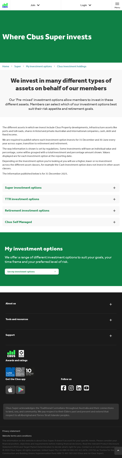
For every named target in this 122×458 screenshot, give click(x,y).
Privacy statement (11, 431)
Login (86, 5)
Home (5, 66)
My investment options (39, 66)
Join (35, 5)
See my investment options (21, 271)
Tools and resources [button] (17, 319)
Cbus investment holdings (71, 66)
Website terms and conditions (17, 435)
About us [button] (11, 303)
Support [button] (10, 334)
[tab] (61, 306)
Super (17, 66)
